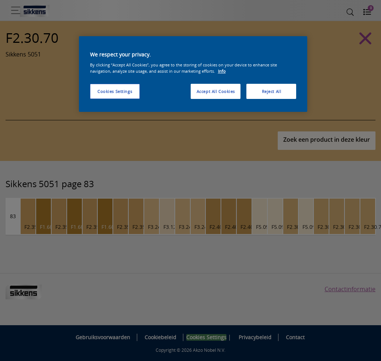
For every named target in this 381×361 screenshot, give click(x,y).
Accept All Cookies (216, 91)
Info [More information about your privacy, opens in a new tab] (222, 71)
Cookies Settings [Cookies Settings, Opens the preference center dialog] (114, 91)
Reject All (271, 91)
